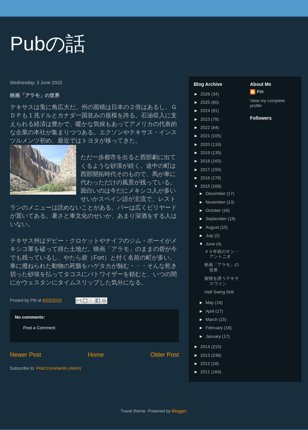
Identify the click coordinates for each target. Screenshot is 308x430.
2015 (205, 186)
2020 (205, 144)
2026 (205, 94)
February (215, 327)
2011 (205, 371)
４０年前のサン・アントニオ (221, 254)
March (212, 319)
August (213, 227)
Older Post (164, 354)
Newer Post (25, 354)
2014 (205, 346)
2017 (205, 169)
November (216, 202)
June (211, 243)
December (216, 193)
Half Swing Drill (218, 291)
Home (96, 354)
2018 (205, 160)
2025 (205, 102)
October (214, 210)
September (217, 218)
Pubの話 (47, 43)
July (210, 235)
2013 (205, 355)
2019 (205, 152)
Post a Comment (39, 327)
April (211, 311)
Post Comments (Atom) (58, 368)
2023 (205, 119)
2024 (205, 110)
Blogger (179, 410)
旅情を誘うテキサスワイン (221, 281)
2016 (205, 177)
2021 (205, 135)
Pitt (260, 91)
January (214, 336)
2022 (205, 127)
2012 (205, 363)
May (210, 302)
